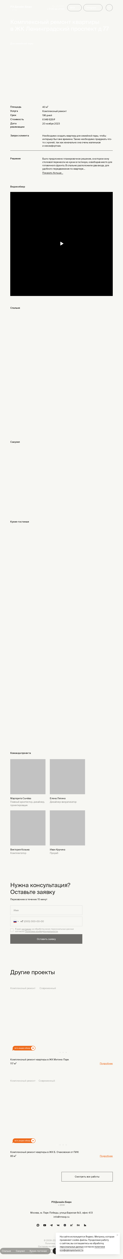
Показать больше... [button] (52, 173)
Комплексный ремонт (22, 988)
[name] (46, 910)
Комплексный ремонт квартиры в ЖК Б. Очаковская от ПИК (44, 1152)
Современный (48, 988)
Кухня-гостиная (38, 1251)
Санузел (20, 1251)
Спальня (6, 1251)
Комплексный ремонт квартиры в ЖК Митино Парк (39, 1059)
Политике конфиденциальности (41, 931)
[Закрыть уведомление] (117, 1235)
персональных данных (72, 1246)
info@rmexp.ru (61, 1216)
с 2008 (13, 10)
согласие (26, 929)
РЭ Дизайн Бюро (21, 6)
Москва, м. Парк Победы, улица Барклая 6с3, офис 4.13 (61, 1212)
